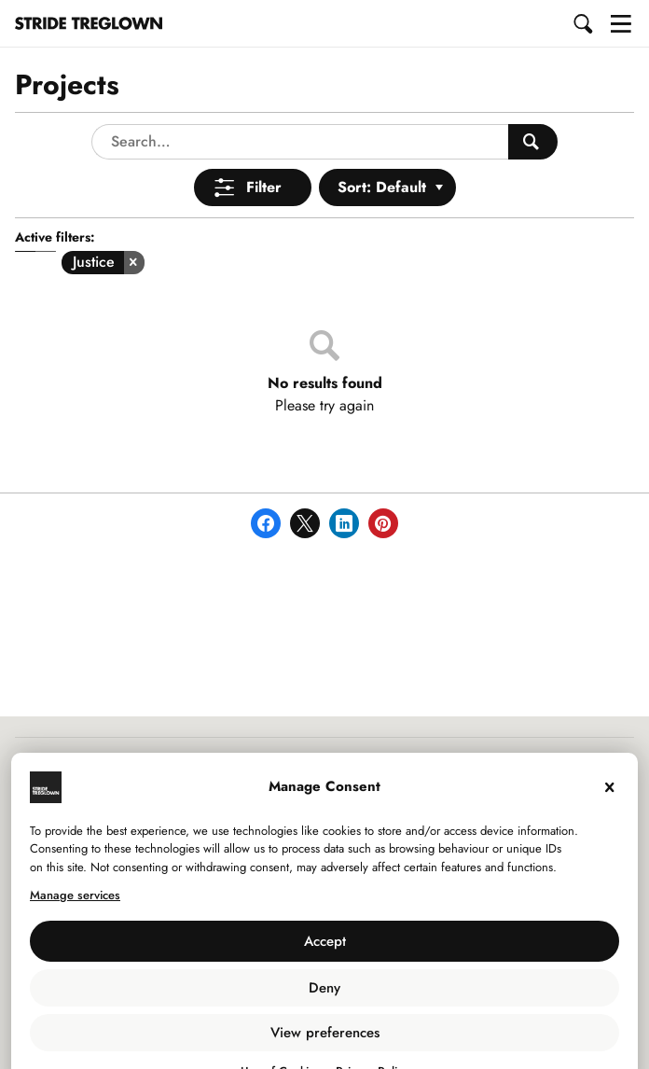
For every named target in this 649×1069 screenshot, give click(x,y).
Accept (325, 903)
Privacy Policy (372, 1033)
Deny (324, 949)
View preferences (325, 994)
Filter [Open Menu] (264, 149)
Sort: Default (382, 149)
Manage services (75, 857)
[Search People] (533, 103)
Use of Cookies (281, 1033)
